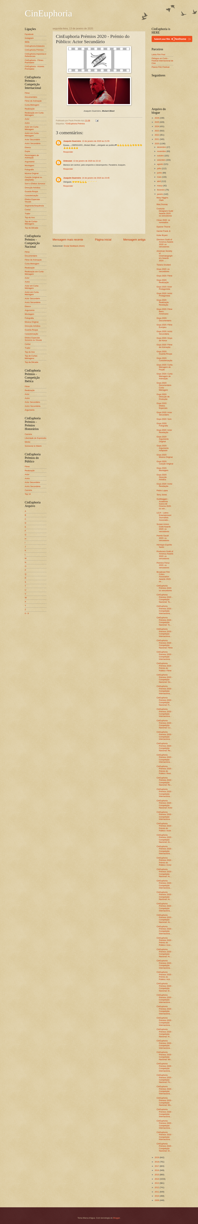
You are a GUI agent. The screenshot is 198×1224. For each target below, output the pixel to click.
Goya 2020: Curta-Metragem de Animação (165, 376)
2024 (157, 126)
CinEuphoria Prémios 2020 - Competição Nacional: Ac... (164, 838)
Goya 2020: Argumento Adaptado (163, 448)
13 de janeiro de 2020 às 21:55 (96, 141)
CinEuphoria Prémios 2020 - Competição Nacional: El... (164, 987)
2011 (157, 1192)
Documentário (31, 97)
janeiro (160, 194)
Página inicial (103, 239)
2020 (157, 143)
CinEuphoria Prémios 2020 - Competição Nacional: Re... (164, 747)
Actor (27, 119)
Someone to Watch (33, 446)
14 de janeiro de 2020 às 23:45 (96, 178)
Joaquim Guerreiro (72, 141)
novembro (161, 151)
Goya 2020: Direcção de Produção (163, 396)
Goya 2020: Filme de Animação (164, 346)
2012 (157, 1187)
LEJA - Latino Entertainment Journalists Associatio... (164, 516)
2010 (157, 1196)
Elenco (28, 147)
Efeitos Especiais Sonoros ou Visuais (33, 339)
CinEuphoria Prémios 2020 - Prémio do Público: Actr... (164, 975)
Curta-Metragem (32, 105)
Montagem (29, 165)
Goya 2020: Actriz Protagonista (164, 294)
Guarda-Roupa (31, 191)
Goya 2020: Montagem (162, 469)
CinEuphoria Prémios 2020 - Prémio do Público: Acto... (164, 941)
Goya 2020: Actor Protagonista (164, 288)
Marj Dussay (162, 204)
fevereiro (161, 190)
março (160, 185)
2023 (157, 131)
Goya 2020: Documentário (164, 319)
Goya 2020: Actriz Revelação (164, 485)
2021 (157, 139)
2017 (157, 1166)
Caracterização (31, 195)
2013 (157, 1183)
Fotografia (29, 169)
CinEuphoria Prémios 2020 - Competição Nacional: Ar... (164, 1033)
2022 (157, 135)
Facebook (29, 34)
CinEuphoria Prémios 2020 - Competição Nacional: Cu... (164, 724)
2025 (157, 122)
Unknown (67, 161)
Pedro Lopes (162, 490)
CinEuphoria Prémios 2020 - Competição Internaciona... (164, 609)
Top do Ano (30, 217)
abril (159, 181)
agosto (160, 164)
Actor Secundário (32, 139)
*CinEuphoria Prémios (75, 123)
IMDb (27, 42)
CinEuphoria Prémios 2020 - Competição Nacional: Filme (165, 644)
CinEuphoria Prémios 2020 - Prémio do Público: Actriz (164, 861)
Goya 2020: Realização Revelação (163, 302)
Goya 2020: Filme (164, 276)
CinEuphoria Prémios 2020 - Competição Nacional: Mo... (164, 1055)
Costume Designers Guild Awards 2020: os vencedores (165, 212)
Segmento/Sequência (34, 206)
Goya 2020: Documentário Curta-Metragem (164, 386)
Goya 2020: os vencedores (163, 270)
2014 (157, 1179)
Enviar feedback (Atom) (74, 246)
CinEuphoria (48, 13)
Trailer (27, 213)
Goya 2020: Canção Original (165, 462)
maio (159, 177)
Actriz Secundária (32, 143)
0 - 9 (27, 613)
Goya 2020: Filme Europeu (164, 326)
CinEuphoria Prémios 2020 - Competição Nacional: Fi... (164, 701)
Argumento (29, 161)
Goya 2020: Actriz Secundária (164, 332)
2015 (157, 1174)
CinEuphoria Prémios (34, 50)
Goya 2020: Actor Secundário (164, 413)
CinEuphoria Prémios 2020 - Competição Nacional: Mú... (164, 1101)
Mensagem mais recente (68, 239)
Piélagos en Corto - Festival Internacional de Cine (162, 60)
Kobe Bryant (162, 235)
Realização (30, 109)
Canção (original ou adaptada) (33, 178)
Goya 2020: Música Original (165, 456)
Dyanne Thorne (163, 227)
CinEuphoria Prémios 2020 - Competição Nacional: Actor (164, 804)
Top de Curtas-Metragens (31, 222)
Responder (68, 152)
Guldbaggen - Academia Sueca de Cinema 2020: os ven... (164, 504)
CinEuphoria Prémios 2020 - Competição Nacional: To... (164, 598)
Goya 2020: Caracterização (164, 359)
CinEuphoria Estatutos (35, 46)
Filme (27, 93)
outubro (160, 155)
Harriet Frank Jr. (164, 231)
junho (159, 173)
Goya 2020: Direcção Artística (162, 477)
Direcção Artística (32, 187)
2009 (157, 1200)
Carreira (28, 434)
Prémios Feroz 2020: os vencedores (163, 565)
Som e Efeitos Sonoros (35, 183)
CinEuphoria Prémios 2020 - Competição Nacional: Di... (164, 1147)
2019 (157, 1157)
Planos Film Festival (160, 67)
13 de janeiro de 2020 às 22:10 (87, 161)
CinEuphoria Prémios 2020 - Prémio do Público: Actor (164, 827)
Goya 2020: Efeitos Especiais (162, 405)
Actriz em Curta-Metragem (32, 134)
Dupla (27, 151)
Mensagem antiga (134, 239)
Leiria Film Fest (158, 54)
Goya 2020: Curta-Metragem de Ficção (165, 367)
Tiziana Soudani (164, 265)
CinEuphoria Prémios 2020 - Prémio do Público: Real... (164, 770)
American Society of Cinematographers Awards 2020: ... (164, 256)
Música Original (32, 173)
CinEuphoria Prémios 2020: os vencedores (164, 588)
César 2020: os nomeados (163, 221)
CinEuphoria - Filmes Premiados (34, 61)
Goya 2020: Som (164, 419)
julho (159, 168)
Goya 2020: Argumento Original (163, 439)
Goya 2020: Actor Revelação (164, 431)
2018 (157, 1162)
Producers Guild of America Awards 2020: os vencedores (165, 555)
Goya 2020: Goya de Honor (164, 339)
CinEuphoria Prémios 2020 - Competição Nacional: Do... (164, 678)
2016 (157, 1170)
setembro (161, 160)
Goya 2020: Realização (163, 281)
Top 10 (28, 494)
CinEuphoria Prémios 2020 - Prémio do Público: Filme (164, 667)
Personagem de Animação (32, 156)
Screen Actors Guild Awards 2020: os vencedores (164, 527)
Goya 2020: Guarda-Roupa (164, 352)
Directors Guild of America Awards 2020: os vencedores (165, 243)
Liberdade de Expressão (35, 438)
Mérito (27, 442)
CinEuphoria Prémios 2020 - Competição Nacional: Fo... (164, 1078)
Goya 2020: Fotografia (162, 424)
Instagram (29, 38)
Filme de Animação (33, 101)
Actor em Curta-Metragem (32, 128)
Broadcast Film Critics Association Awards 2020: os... (164, 577)
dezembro (161, 147)
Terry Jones (162, 494)
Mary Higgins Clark (162, 199)
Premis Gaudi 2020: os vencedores (163, 538)
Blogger (116, 1218)
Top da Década (31, 228)
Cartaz (28, 209)
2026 (157, 118)
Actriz (27, 123)
